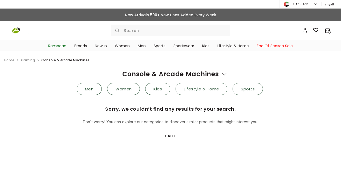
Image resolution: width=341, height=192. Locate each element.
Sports (159, 46)
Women (122, 46)
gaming (28, 60)
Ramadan (57, 46)
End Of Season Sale (275, 46)
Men (142, 46)
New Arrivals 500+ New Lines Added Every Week (170, 15)
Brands (80, 46)
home (9, 60)
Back (170, 136)
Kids (205, 46)
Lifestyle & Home (233, 46)
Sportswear (183, 46)
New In (101, 46)
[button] (327, 30)
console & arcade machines (170, 74)
